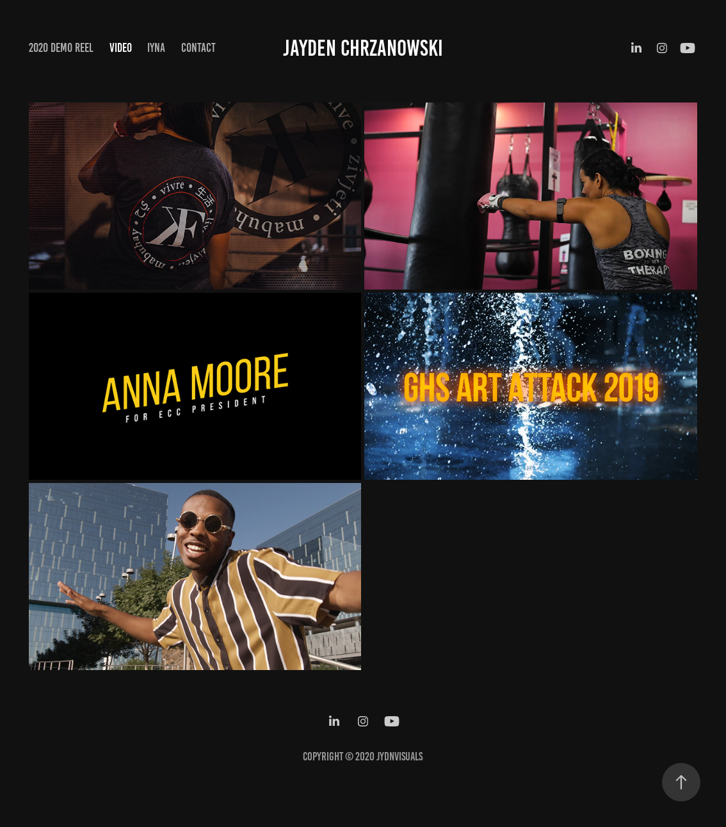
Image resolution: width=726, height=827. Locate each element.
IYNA (156, 47)
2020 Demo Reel (61, 47)
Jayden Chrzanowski (363, 48)
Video (120, 47)
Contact (198, 47)
